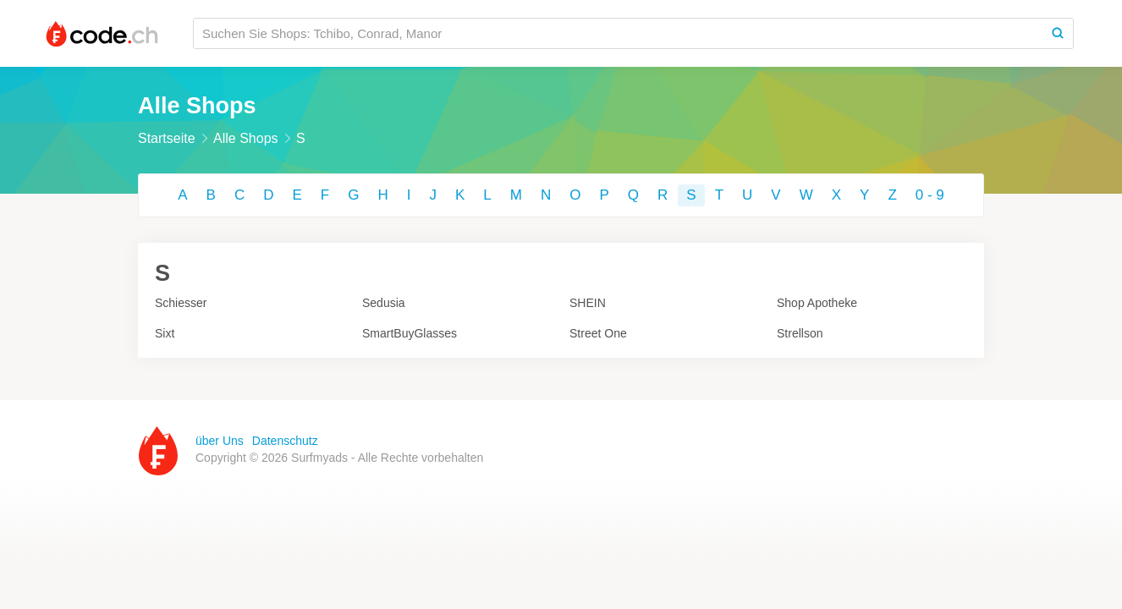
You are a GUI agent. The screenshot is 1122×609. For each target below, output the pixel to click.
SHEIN (587, 303)
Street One (598, 333)
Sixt (164, 333)
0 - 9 (930, 195)
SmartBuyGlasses (409, 333)
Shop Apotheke (817, 303)
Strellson (799, 333)
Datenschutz (285, 440)
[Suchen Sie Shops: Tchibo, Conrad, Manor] (618, 33)
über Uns (219, 440)
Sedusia (383, 303)
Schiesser (180, 303)
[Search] (1057, 33)
